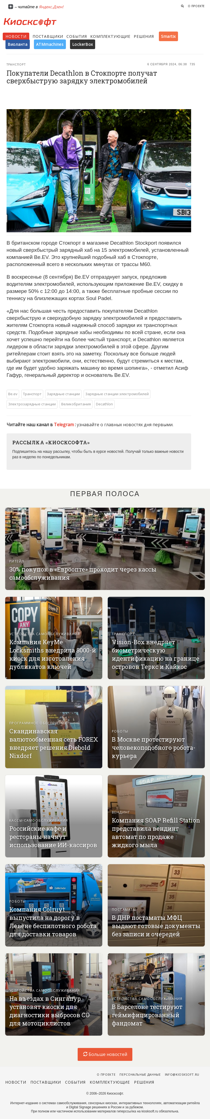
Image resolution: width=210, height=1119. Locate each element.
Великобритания (76, 404)
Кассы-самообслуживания (38, 820)
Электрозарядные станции (32, 404)
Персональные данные (140, 1074)
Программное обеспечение (38, 723)
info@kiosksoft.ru (182, 1074)
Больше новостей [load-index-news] (105, 1054)
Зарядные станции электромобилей (117, 393)
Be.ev (13, 393)
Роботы (120, 731)
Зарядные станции (63, 393)
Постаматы (124, 909)
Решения (144, 36)
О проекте (196, 6)
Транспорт (16, 64)
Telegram (64, 425)
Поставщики (48, 36)
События (76, 36)
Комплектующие (110, 36)
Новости (16, 36)
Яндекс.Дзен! (51, 6)
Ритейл (16, 561)
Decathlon (104, 404)
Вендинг (121, 812)
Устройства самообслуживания (44, 634)
